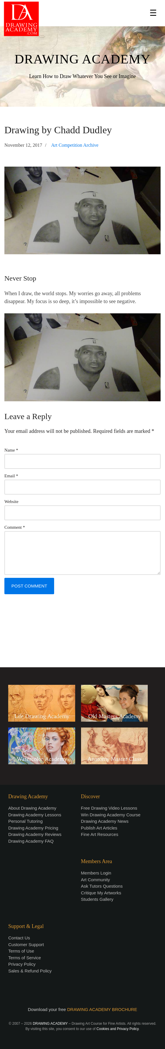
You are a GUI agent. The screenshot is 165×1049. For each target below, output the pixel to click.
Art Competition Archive (75, 145)
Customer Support (26, 944)
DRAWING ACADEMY (82, 59)
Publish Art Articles (99, 827)
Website (11, 501)
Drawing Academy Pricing (33, 827)
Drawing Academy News (105, 821)
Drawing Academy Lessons (34, 814)
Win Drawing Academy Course (110, 814)
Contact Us (19, 937)
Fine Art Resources (99, 834)
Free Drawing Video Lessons (109, 808)
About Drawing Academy (32, 808)
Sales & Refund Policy (29, 970)
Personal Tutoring (25, 821)
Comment (14, 527)
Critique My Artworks (101, 892)
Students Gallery (97, 899)
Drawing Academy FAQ (31, 841)
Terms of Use (21, 950)
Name (11, 450)
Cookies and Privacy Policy (118, 1029)
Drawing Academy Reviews (34, 834)
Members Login (96, 872)
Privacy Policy (21, 964)
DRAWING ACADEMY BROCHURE (102, 1009)
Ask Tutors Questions (102, 886)
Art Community (95, 879)
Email (11, 475)
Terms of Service (24, 957)
